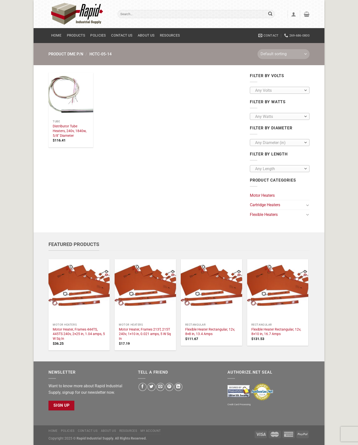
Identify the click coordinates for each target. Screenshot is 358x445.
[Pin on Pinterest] (169, 387)
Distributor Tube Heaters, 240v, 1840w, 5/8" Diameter (70, 131)
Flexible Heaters (264, 214)
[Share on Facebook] (142, 387)
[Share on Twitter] (151, 387)
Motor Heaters (262, 195)
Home (56, 35)
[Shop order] (284, 54)
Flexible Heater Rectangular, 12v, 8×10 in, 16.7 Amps (276, 331)
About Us (146, 35)
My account (150, 431)
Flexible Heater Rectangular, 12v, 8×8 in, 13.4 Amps (210, 331)
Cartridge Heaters (265, 204)
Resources (170, 35)
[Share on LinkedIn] (178, 387)
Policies (98, 35)
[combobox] (280, 90)
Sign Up (61, 405)
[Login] (293, 14)
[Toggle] (308, 205)
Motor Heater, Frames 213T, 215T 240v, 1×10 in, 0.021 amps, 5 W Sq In (145, 334)
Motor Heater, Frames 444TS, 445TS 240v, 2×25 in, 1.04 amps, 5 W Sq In (79, 334)
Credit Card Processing (239, 404)
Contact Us (121, 35)
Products (76, 35)
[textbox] (278, 90)
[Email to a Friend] (160, 387)
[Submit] (270, 14)
